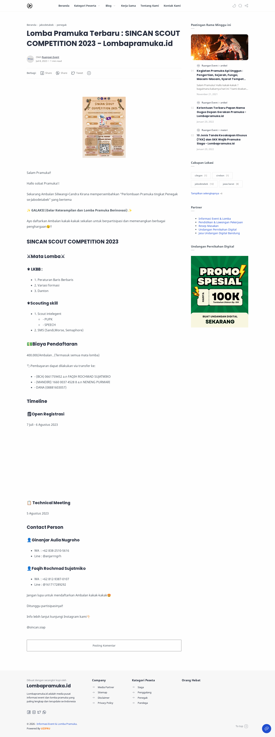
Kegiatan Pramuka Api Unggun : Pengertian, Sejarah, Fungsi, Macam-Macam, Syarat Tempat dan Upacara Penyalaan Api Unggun (220, 75)
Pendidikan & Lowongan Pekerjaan (221, 222)
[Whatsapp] (44, 712)
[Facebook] (29, 712)
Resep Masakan (209, 226)
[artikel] (224, 65)
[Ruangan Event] (50, 57)
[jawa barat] (231, 184)
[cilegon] (201, 175)
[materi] (224, 130)
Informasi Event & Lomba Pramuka (57, 724)
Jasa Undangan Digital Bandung (219, 233)
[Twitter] (39, 712)
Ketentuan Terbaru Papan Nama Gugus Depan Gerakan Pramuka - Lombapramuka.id (221, 112)
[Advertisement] (104, 463)
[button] (234, 6)
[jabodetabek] (204, 184)
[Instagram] (34, 712)
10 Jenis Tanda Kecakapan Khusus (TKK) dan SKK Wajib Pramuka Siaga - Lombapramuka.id (222, 139)
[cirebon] (222, 175)
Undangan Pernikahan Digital (218, 229)
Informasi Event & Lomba (215, 218)
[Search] (240, 6)
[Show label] (206, 193)
